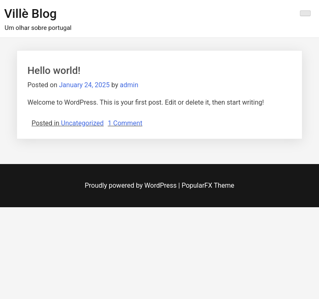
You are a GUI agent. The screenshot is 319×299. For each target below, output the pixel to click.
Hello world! (54, 70)
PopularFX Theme (208, 185)
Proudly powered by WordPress (131, 185)
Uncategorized (82, 123)
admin (129, 85)
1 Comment (125, 123)
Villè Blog (30, 13)
